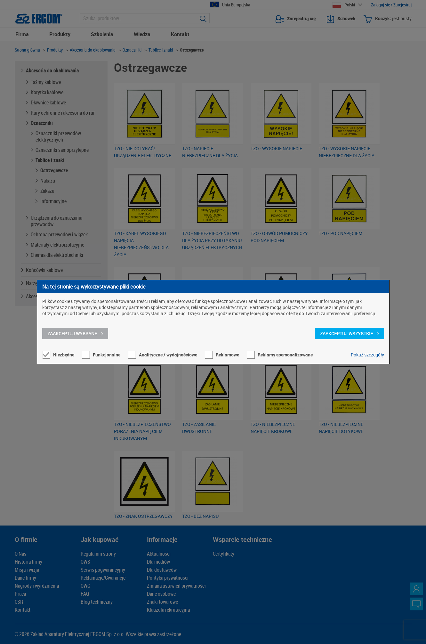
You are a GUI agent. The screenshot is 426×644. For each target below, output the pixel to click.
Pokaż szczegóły (367, 355)
